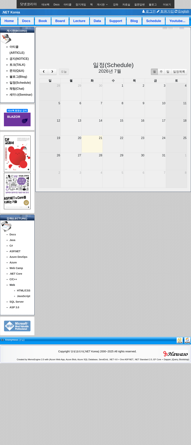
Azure (13, 262)
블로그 (153, 4)
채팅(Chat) (17, 88)
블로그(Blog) (18, 76)
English (182, 11)
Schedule (153, 21)
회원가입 (165, 11)
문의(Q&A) (17, 70)
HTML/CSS (23, 290)
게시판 (101, 4)
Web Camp (16, 268)
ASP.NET (15, 251)
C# (11, 245)
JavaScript (23, 296)
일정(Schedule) (20, 82)
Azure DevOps (18, 256)
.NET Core (16, 273)
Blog (134, 21)
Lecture (79, 21)
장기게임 (81, 4)
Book (43, 21)
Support (115, 21)
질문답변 (139, 4)
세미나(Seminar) (21, 94)
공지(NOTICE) (19, 58)
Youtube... (177, 21)
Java (12, 240)
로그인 (149, 11)
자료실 (126, 4)
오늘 (64, 71)
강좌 (115, 4)
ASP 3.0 (14, 307)
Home (9, 21)
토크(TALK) (17, 64)
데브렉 (45, 4)
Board (60, 21)
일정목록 (179, 71)
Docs (57, 4)
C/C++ (13, 279)
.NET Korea (11, 12)
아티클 (67, 4)
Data (97, 21)
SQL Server (17, 301)
